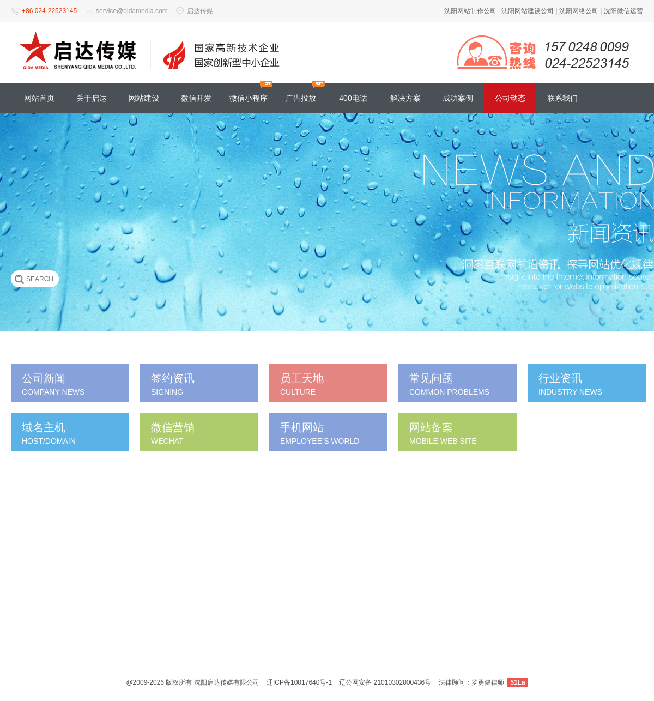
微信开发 (196, 98)
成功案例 (458, 98)
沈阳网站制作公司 (470, 11)
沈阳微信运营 (623, 11)
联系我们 (562, 98)
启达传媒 (200, 11)
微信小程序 (248, 98)
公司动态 (510, 98)
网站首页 (39, 98)
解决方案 (405, 98)
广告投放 (301, 98)
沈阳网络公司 (578, 11)
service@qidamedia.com (132, 11)
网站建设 (144, 98)
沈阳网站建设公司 (527, 11)
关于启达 (91, 98)
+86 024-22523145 (49, 11)
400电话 (353, 98)
